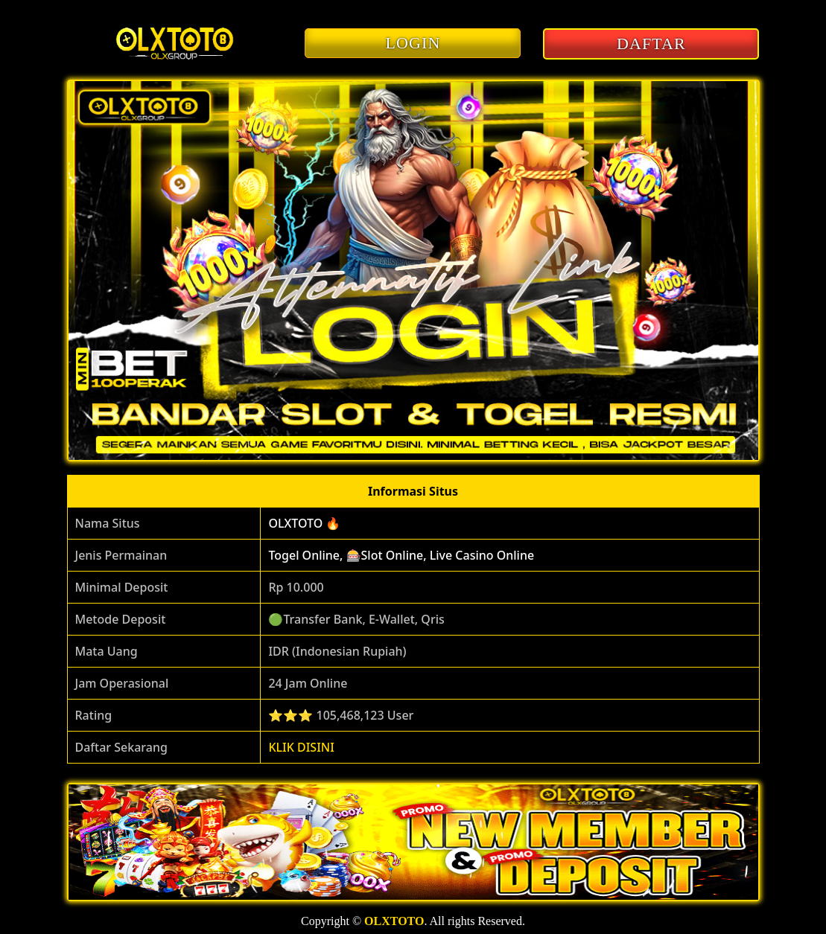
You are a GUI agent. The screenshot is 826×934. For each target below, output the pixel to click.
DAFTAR (651, 43)
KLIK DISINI (301, 747)
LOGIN (413, 42)
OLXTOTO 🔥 (304, 523)
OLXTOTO (394, 921)
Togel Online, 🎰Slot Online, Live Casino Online (401, 555)
